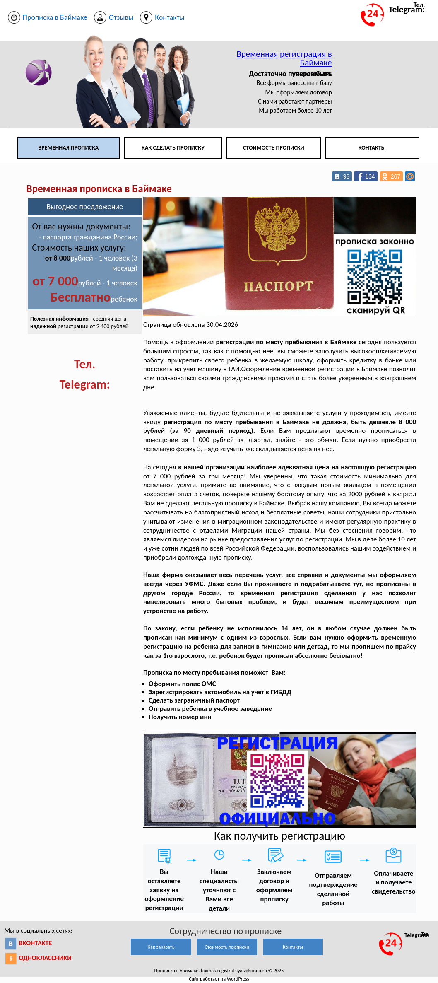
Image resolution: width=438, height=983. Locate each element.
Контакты (372, 147)
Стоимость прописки (273, 147)
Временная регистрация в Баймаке (284, 58)
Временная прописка (68, 147)
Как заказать (160, 947)
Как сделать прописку (173, 147)
